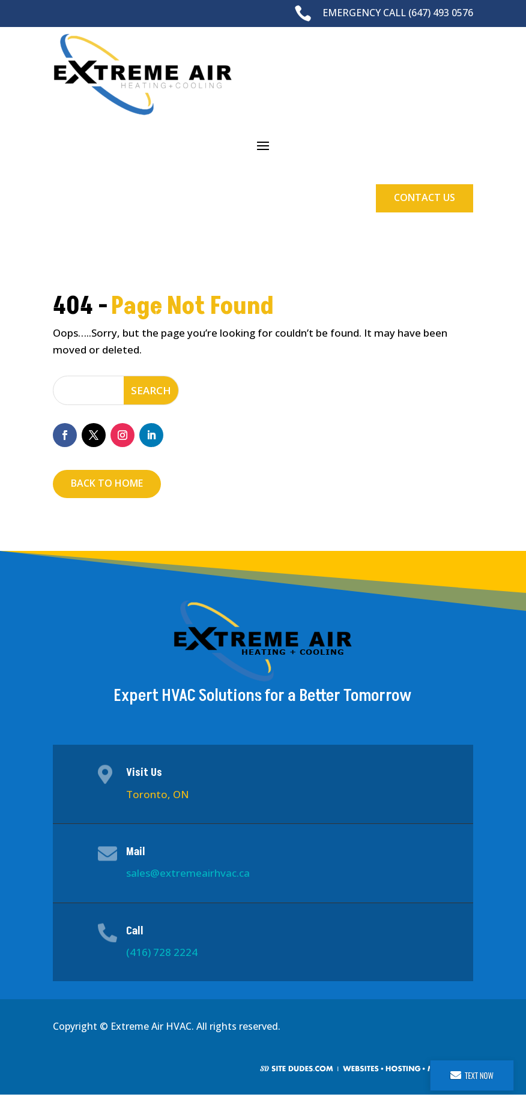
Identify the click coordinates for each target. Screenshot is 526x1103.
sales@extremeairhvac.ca (188, 873)
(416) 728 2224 (162, 952)
